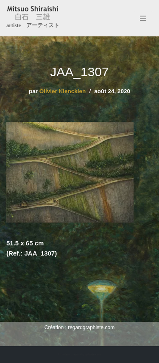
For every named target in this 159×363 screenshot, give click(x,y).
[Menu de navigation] (143, 18)
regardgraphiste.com (91, 327)
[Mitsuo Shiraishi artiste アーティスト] (32, 18)
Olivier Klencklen (62, 91)
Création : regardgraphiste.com (79, 354)
